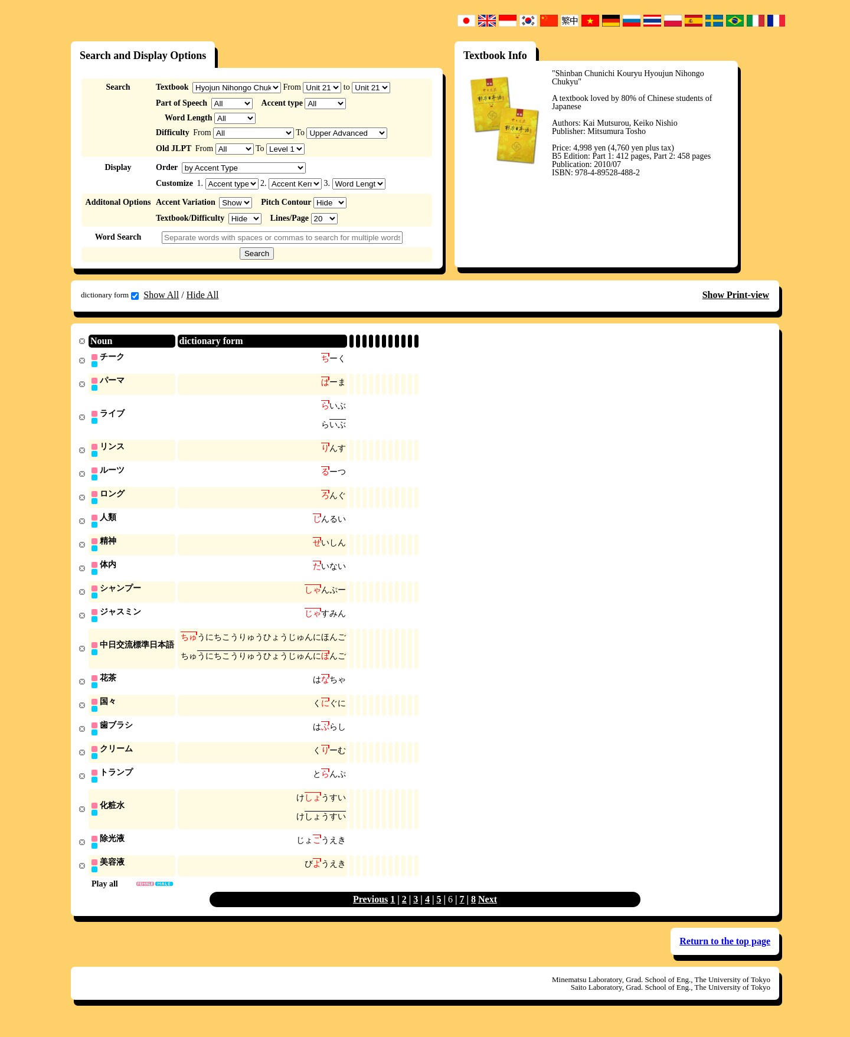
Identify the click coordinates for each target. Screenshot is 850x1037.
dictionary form (110, 295)
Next (487, 913)
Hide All (203, 295)
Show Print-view (735, 295)
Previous (370, 913)
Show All (161, 295)
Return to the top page (724, 955)
